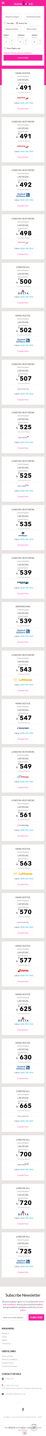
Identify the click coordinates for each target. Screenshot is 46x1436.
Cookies (24, 1430)
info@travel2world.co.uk (15, 1394)
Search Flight (23, 58)
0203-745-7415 (26, 103)
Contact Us (6, 1343)
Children (23, 36)
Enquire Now (23, 109)
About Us (5, 1333)
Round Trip (21, 23)
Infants (37, 36)
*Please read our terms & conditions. (18, 53)
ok (25, 1433)
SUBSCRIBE (36, 1317)
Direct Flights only (12, 48)
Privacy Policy (7, 1356)
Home (4, 1337)
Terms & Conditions (9, 1359)
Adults (9, 36)
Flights (4, 1340)
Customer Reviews (9, 1366)
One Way (9, 23)
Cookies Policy (8, 1363)
